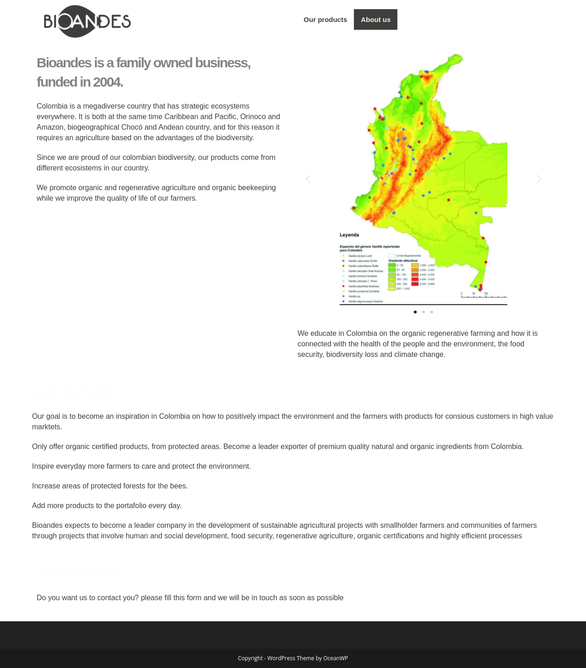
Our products (325, 19)
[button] (308, 179)
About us (376, 19)
